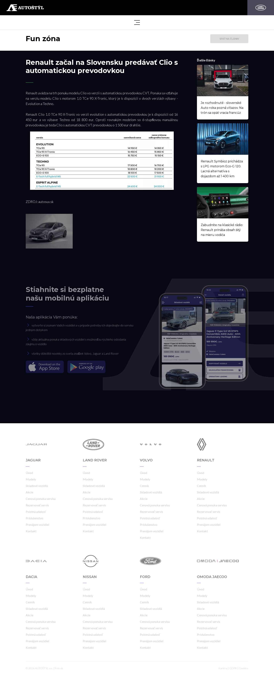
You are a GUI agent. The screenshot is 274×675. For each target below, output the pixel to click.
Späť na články (229, 38)
